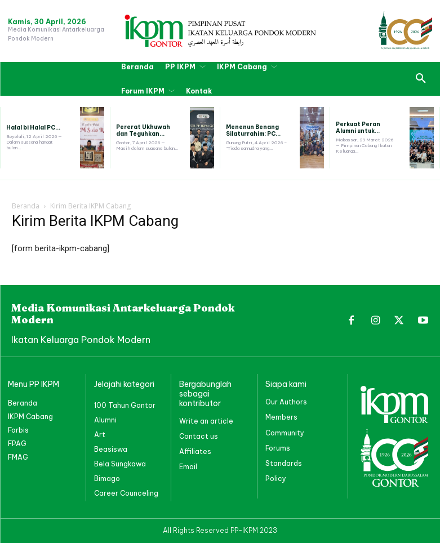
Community (284, 433)
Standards (283, 463)
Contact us (198, 436)
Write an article (206, 421)
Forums (277, 448)
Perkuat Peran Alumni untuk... (358, 128)
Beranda (25, 206)
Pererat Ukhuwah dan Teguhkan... (143, 130)
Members (281, 417)
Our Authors (286, 402)
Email (188, 466)
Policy (275, 478)
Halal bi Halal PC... (33, 127)
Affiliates (195, 451)
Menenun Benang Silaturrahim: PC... (253, 130)
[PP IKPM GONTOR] (220, 31)
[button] (420, 78)
